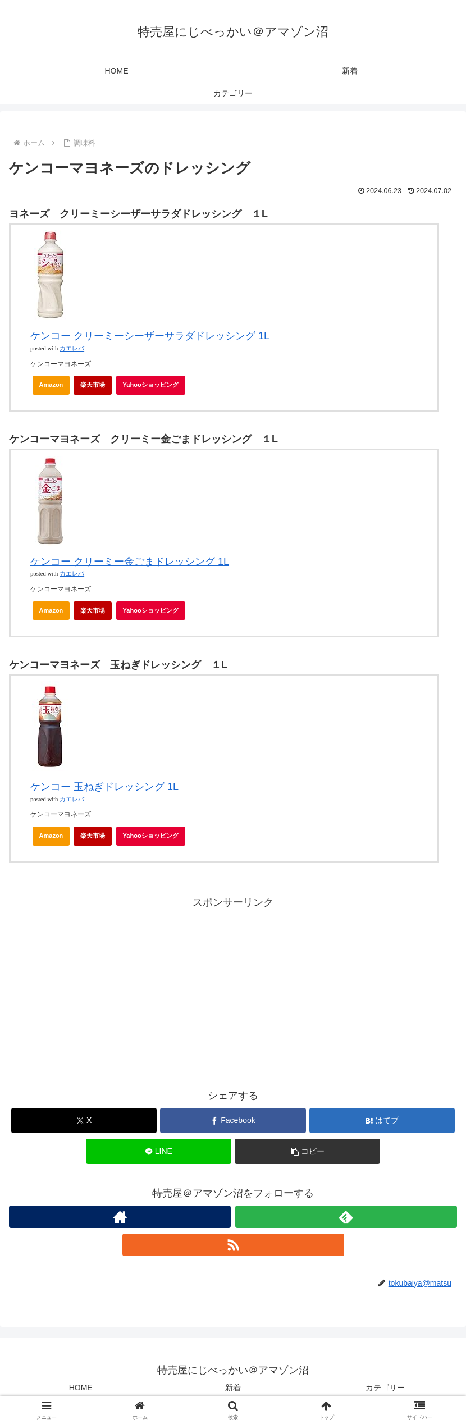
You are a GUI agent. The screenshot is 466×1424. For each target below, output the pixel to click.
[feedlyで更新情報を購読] (346, 1217)
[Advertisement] (233, 990)
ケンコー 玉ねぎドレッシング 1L (104, 786)
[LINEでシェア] (158, 1151)
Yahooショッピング (154, 388)
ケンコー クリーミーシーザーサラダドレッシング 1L (149, 335)
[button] (307, 1151)
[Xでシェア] (84, 1120)
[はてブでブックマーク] (382, 1120)
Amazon (51, 384)
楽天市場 (92, 384)
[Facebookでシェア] (232, 1120)
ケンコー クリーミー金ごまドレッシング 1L (129, 561)
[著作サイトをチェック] (120, 1217)
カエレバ (72, 348)
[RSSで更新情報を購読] (233, 1245)
